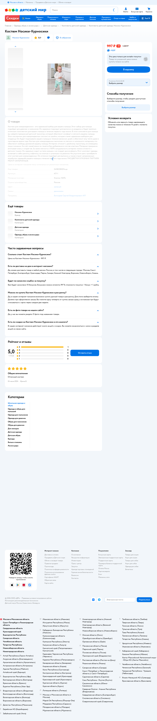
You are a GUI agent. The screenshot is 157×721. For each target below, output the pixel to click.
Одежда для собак (131, 566)
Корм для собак (131, 563)
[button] (145, 18)
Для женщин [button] (13, 428)
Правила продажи (51, 563)
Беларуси (36, 603)
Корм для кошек (131, 558)
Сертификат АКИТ (52, 577)
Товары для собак (131, 561)
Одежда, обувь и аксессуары (26, 25)
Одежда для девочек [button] (17, 418)
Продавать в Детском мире (55, 558)
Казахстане (27, 603)
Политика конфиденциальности (57, 569)
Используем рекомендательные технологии (21, 601)
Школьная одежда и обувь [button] (16, 404)
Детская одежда (50, 25)
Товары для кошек (132, 555)
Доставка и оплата (51, 555)
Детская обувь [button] (14, 435)
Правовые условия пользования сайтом (37, 598)
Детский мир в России (13, 603)
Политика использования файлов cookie (54, 573)
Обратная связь (50, 580)
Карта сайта (49, 583)
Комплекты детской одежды (74, 25)
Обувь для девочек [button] (16, 425)
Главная (8, 25)
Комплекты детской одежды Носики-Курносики (110, 25)
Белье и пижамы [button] (15, 442)
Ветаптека (129, 569)
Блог (100, 574)
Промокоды (49, 566)
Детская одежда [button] (15, 432)
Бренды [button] (11, 439)
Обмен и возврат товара (54, 561)
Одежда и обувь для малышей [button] (16, 410)
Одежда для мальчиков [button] (18, 415)
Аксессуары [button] (13, 445)
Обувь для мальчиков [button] (17, 421)
